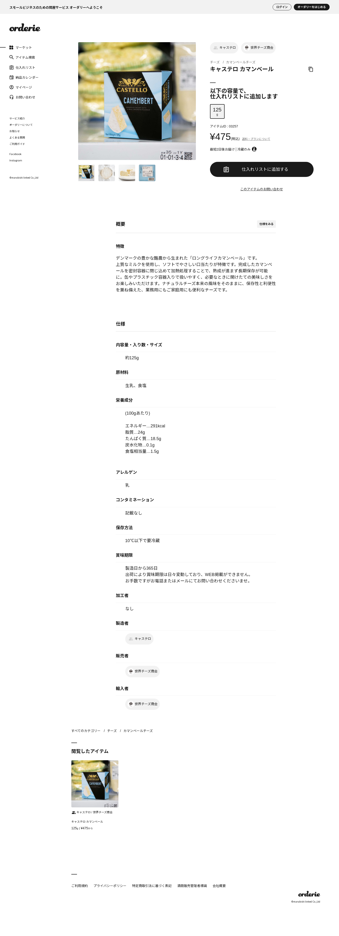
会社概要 (219, 885)
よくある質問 (17, 137)
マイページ (20, 87)
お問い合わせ (22, 97)
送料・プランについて (256, 139)
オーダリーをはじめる (312, 7)
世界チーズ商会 (258, 48)
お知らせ (14, 131)
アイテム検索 (22, 57)
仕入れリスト (22, 67)
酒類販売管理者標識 (192, 885)
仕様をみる (266, 224)
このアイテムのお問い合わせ (261, 189)
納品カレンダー (24, 77)
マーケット (20, 47)
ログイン (282, 7)
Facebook (15, 154)
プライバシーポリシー (109, 885)
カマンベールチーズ (240, 62)
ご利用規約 (79, 885)
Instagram (15, 160)
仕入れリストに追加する (255, 169)
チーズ (215, 62)
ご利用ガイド (17, 144)
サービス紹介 (17, 118)
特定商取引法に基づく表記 (152, 885)
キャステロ (224, 48)
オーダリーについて (21, 125)
